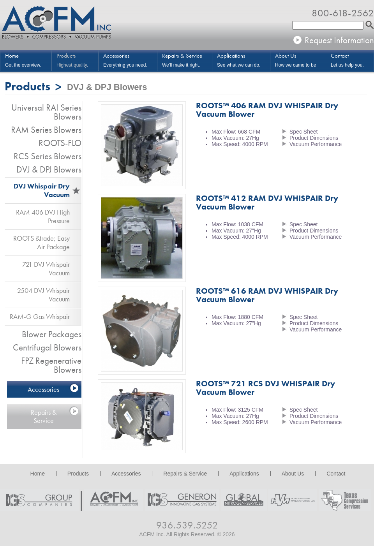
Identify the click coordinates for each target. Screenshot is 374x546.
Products (78, 473)
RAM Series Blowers (46, 130)
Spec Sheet (303, 132)
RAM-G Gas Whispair (40, 316)
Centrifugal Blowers (47, 347)
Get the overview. (28, 60)
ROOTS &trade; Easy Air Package (41, 242)
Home (37, 473)
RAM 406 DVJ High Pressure (43, 216)
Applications (244, 473)
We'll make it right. (187, 60)
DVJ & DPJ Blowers (48, 169)
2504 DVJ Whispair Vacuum (43, 294)
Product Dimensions (313, 138)
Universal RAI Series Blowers (46, 112)
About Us (293, 473)
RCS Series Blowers (47, 156)
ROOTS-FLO (60, 143)
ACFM (56, 23)
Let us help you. (352, 60)
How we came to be (300, 60)
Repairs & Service (43, 416)
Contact (335, 473)
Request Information (339, 40)
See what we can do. (243, 60)
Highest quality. (77, 60)
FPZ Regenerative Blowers (51, 365)
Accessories (43, 389)
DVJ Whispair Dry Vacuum (42, 190)
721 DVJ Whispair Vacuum (46, 268)
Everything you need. (130, 60)
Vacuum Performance (315, 144)
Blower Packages (51, 334)
